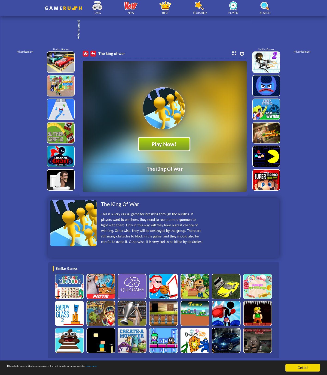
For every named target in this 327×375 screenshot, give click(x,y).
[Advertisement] (166, 30)
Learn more (144, 368)
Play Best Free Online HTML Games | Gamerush (63, 8)
